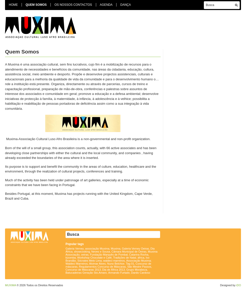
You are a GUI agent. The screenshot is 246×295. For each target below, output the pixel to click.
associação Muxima (97, 248)
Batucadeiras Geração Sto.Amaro (86, 272)
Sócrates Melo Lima (89, 260)
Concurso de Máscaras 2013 (83, 269)
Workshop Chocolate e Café (94, 257)
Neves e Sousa (100, 251)
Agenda (106, 5)
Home (13, 5)
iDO (238, 285)
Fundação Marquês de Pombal (109, 254)
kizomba (71, 257)
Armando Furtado (119, 272)
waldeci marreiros (114, 260)
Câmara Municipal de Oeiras (128, 251)
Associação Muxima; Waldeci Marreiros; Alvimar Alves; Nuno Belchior (109, 262)
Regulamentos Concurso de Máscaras (102, 266)
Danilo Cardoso (140, 272)
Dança (125, 5)
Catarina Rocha (138, 254)
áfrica (141, 257)
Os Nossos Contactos (73, 5)
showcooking (82, 251)
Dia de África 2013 (113, 269)
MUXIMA (10, 285)
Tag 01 (130, 263)
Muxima (115, 248)
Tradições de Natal (124, 257)
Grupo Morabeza (136, 269)
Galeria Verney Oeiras (135, 248)
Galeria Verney (75, 248)
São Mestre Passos (139, 266)
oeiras (85, 254)
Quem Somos (36, 5)
